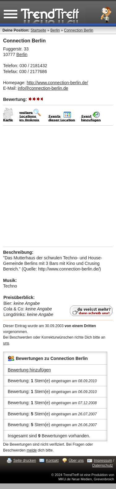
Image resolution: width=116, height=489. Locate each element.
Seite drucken (24, 460)
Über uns (76, 460)
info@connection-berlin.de (43, 88)
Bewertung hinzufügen (29, 369)
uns (6, 343)
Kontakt (52, 460)
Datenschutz (102, 465)
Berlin (55, 30)
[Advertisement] (58, 186)
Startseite (38, 30)
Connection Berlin (78, 30)
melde (32, 450)
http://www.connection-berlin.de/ (57, 82)
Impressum (103, 460)
